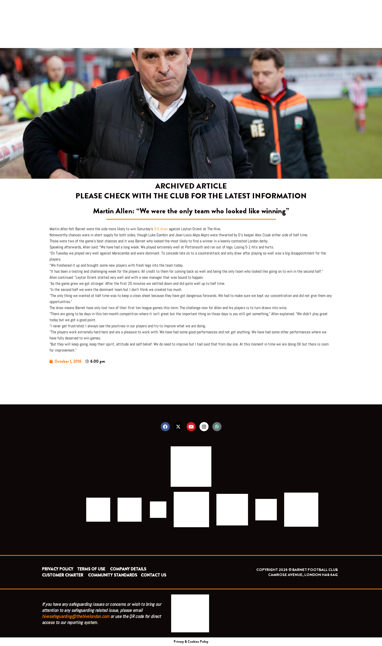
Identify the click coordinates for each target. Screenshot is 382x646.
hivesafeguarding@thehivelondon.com (75, 616)
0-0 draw (161, 229)
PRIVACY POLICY (57, 569)
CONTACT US (153, 575)
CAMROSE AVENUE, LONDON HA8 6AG (303, 575)
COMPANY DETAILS (128, 569)
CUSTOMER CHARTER (62, 575)
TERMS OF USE (91, 569)
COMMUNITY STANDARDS (112, 575)
